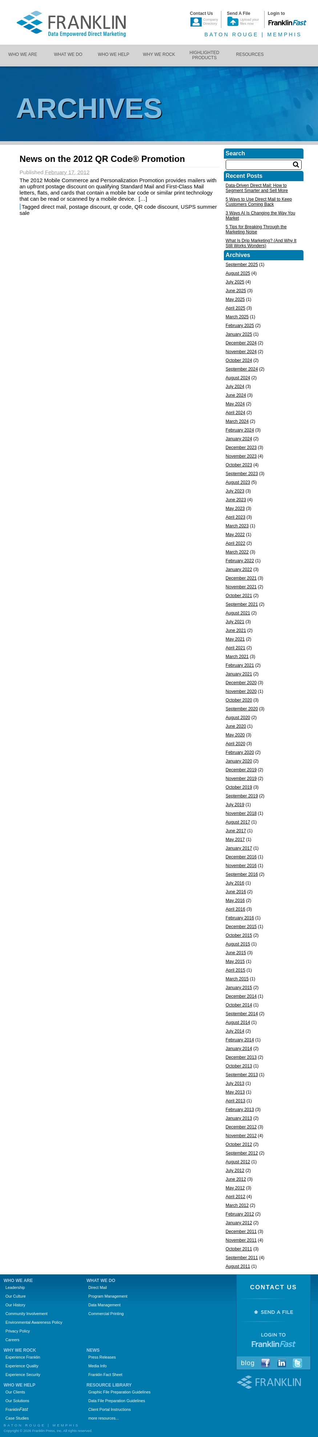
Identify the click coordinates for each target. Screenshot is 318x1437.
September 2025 (242, 264)
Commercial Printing (106, 1313)
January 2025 (239, 334)
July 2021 (235, 621)
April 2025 (235, 308)
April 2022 (235, 543)
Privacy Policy (17, 1331)
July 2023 (235, 491)
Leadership (15, 1287)
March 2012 (237, 1205)
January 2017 (239, 848)
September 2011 (242, 1257)
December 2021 (241, 578)
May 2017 (235, 839)
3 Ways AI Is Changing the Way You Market (260, 216)
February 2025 (240, 325)
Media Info (97, 1366)
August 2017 (238, 822)
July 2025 (235, 282)
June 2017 (236, 830)
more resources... (103, 1418)
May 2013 (235, 1092)
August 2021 (238, 613)
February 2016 (240, 917)
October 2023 (239, 465)
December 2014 (241, 996)
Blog (248, 1363)
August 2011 (238, 1266)
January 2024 (239, 438)
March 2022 (237, 552)
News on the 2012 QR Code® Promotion (102, 159)
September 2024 (242, 369)
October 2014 (239, 1005)
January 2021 (239, 674)
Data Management (104, 1305)
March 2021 (237, 656)
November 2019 (241, 778)
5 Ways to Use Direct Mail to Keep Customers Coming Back (259, 202)
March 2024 (237, 421)
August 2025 (238, 273)
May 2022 (235, 534)
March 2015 (237, 978)
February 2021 (240, 665)
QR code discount (156, 207)
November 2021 (241, 586)
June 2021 (236, 630)
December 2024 (241, 343)
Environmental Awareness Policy (33, 1322)
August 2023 (238, 482)
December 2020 (241, 682)
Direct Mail (97, 1287)
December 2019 (241, 769)
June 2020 (236, 726)
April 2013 (235, 1100)
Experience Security (22, 1374)
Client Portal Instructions (109, 1409)
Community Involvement (26, 1313)
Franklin (16, 1409)
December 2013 (241, 1057)
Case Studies (17, 1418)
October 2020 (239, 700)
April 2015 (235, 970)
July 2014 (235, 1031)
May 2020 (235, 735)
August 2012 (238, 1161)
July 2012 (235, 1170)
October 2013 (239, 1066)
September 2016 (242, 874)
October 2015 (239, 935)
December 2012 (241, 1127)
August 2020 (238, 717)
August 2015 (238, 944)
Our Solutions (17, 1401)
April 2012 (235, 1196)
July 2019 (235, 804)
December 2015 (241, 926)
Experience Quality (22, 1366)
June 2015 (236, 952)
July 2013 (235, 1083)
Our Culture (15, 1296)
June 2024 (236, 395)
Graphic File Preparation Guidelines (119, 1392)
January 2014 (239, 1048)
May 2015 (235, 961)
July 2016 (235, 883)
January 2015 (239, 987)
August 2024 (238, 377)
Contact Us (273, 1287)
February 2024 (240, 430)
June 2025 (236, 290)
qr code (122, 207)
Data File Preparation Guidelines (116, 1401)
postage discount (89, 207)
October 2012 (239, 1144)
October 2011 (239, 1249)
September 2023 (242, 473)
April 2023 (235, 517)
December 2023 (241, 447)
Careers (12, 1340)
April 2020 (235, 743)
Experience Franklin (22, 1357)
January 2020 (239, 761)
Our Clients (15, 1392)
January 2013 (239, 1118)
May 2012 (235, 1188)
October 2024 (239, 360)
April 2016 (235, 909)
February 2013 (240, 1109)
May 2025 (235, 299)
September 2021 (242, 604)
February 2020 (240, 752)
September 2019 (242, 796)
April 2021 (235, 647)
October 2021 (239, 595)
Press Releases (102, 1357)
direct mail (53, 207)
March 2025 (237, 316)
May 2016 (235, 900)
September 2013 (242, 1074)
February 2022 (240, 560)
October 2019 (239, 787)
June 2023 (236, 499)
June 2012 (236, 1179)
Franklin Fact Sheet (105, 1374)
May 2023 (235, 508)
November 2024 (241, 351)
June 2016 (236, 891)
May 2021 (235, 639)
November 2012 (241, 1135)
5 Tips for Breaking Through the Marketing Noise (256, 229)
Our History (15, 1305)
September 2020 (242, 708)
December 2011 (241, 1231)
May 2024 (235, 404)
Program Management (107, 1296)
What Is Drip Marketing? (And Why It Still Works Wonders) (261, 243)
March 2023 (237, 525)
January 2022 (239, 569)
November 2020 (241, 691)
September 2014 (242, 1013)
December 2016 (241, 857)
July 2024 (235, 386)
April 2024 (235, 412)
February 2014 (240, 1039)
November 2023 (241, 456)
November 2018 (241, 813)
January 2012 (239, 1222)
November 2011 (241, 1240)
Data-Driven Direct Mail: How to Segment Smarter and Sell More (257, 188)
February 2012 (240, 1214)
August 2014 (238, 1022)
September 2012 (242, 1153)
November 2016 (241, 865)
